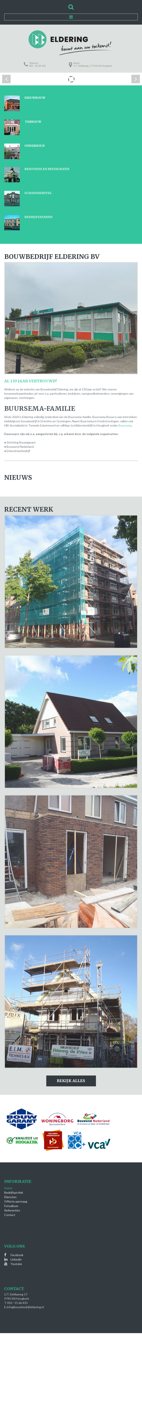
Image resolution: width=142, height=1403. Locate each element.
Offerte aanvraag (15, 1196)
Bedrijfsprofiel (13, 1187)
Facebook (17, 1250)
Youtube (16, 1258)
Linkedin (16, 1254)
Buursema (125, 420)
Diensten (10, 1192)
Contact (9, 1209)
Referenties (12, 1205)
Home (8, 1183)
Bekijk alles (71, 1080)
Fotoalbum (11, 1201)
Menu (71, 17)
